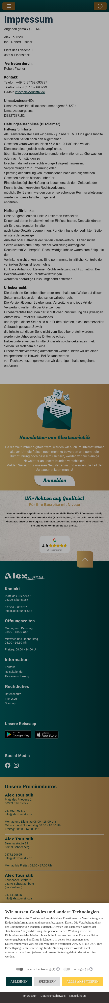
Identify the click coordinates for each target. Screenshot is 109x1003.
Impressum (30, 995)
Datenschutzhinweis (53, 995)
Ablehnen (19, 981)
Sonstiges (78, 969)
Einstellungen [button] (77, 995)
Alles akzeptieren (82, 981)
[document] (54, 936)
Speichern (47, 981)
